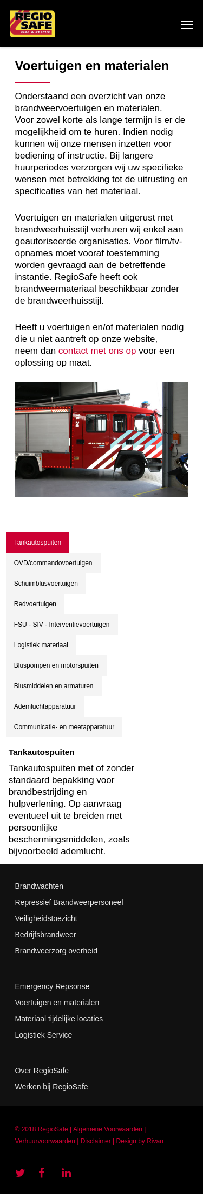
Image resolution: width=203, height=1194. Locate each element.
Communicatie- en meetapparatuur (64, 727)
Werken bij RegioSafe (51, 1086)
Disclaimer (96, 1141)
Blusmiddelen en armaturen (54, 686)
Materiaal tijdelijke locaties (59, 1018)
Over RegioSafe (42, 1070)
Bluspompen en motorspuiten (56, 665)
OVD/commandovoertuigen (53, 563)
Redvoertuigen (35, 604)
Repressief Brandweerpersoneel (69, 902)
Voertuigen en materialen (57, 1002)
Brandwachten (39, 886)
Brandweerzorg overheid (56, 950)
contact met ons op (97, 351)
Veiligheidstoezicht (46, 918)
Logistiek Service (44, 1035)
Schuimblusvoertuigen (46, 583)
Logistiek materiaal (41, 645)
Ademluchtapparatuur (45, 706)
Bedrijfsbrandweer (45, 934)
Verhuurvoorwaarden (45, 1141)
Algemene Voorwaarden (107, 1129)
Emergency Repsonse (52, 986)
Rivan (155, 1141)
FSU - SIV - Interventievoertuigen (62, 624)
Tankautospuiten (37, 542)
